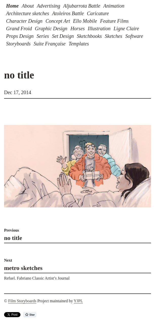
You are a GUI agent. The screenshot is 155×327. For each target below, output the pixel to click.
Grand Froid (19, 28)
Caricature (98, 13)
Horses (77, 28)
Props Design (20, 36)
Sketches (113, 36)
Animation (113, 6)
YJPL (78, 301)
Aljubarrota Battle (81, 6)
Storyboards (18, 43)
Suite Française (49, 43)
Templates (79, 43)
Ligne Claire (126, 28)
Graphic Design (51, 28)
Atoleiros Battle (68, 13)
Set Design (63, 36)
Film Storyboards (22, 301)
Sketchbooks (89, 36)
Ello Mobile (85, 21)
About (28, 6)
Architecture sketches (27, 13)
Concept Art (58, 21)
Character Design (24, 21)
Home (12, 6)
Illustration (99, 28)
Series (43, 36)
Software (134, 36)
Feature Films (114, 21)
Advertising (48, 6)
